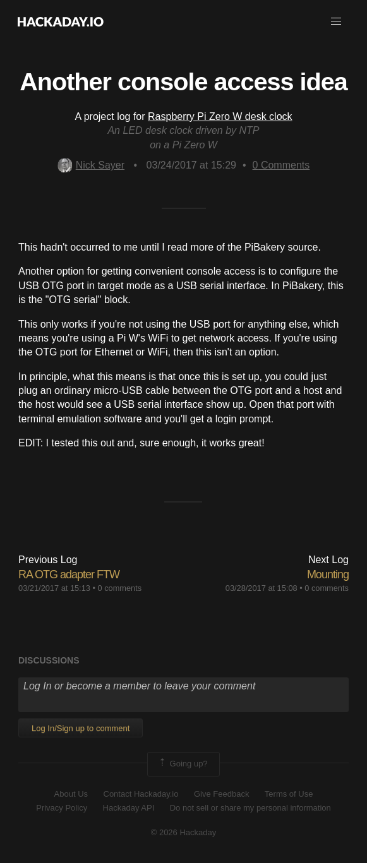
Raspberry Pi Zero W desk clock (220, 116)
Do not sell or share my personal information (250, 807)
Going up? (182, 764)
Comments (281, 165)
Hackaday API (129, 807)
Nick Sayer (90, 165)
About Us (71, 794)
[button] (336, 21)
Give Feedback (221, 794)
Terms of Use (289, 794)
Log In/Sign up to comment (80, 728)
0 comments (120, 588)
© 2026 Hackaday (184, 832)
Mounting (328, 574)
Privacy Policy (61, 807)
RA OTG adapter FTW (68, 574)
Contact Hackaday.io (141, 794)
